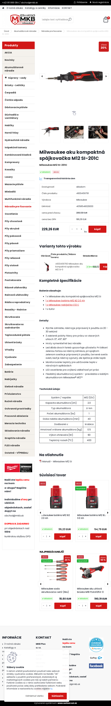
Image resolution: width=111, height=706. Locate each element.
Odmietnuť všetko (34, 696)
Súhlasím (57, 696)
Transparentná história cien (57, 178)
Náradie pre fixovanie (51, 31)
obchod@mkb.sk (14, 515)
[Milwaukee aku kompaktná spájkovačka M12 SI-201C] (74, 76)
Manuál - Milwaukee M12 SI (55, 461)
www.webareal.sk (67, 703)
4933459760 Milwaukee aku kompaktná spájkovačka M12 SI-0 (69, 266)
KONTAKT (67, 8)
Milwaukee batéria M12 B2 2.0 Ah (55, 517)
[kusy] (77, 229)
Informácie (54, 8)
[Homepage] (3, 8)
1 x (65, 300)
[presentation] (42, 76)
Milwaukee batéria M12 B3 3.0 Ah (91, 517)
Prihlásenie (82, 2)
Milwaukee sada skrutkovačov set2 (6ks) (55, 590)
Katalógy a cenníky (35, 8)
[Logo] (22, 19)
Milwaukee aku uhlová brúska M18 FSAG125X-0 (90, 590)
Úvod (6, 31)
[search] (70, 20)
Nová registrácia (100, 2)
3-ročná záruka (15, 8)
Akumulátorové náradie (25, 31)
